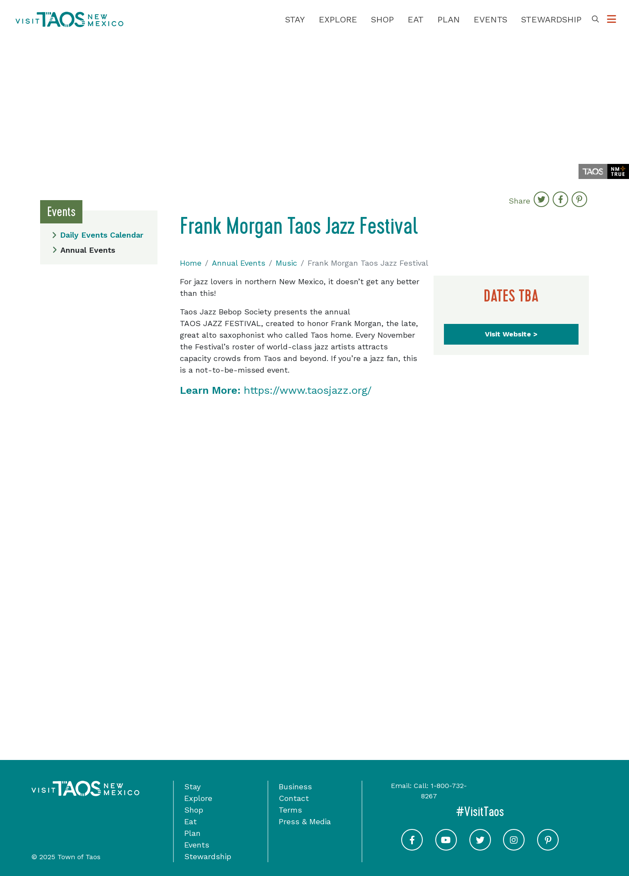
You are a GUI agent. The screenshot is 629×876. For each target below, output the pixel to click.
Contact (294, 798)
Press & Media (305, 821)
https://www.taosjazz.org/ (275, 390)
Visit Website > (511, 334)
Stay (295, 19)
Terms (290, 809)
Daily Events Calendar (97, 234)
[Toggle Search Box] (595, 19)
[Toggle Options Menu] (611, 19)
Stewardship (551, 19)
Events (490, 19)
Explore (338, 19)
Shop (382, 19)
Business (295, 786)
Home (190, 262)
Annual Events (83, 249)
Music (286, 262)
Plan (448, 19)
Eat (416, 19)
